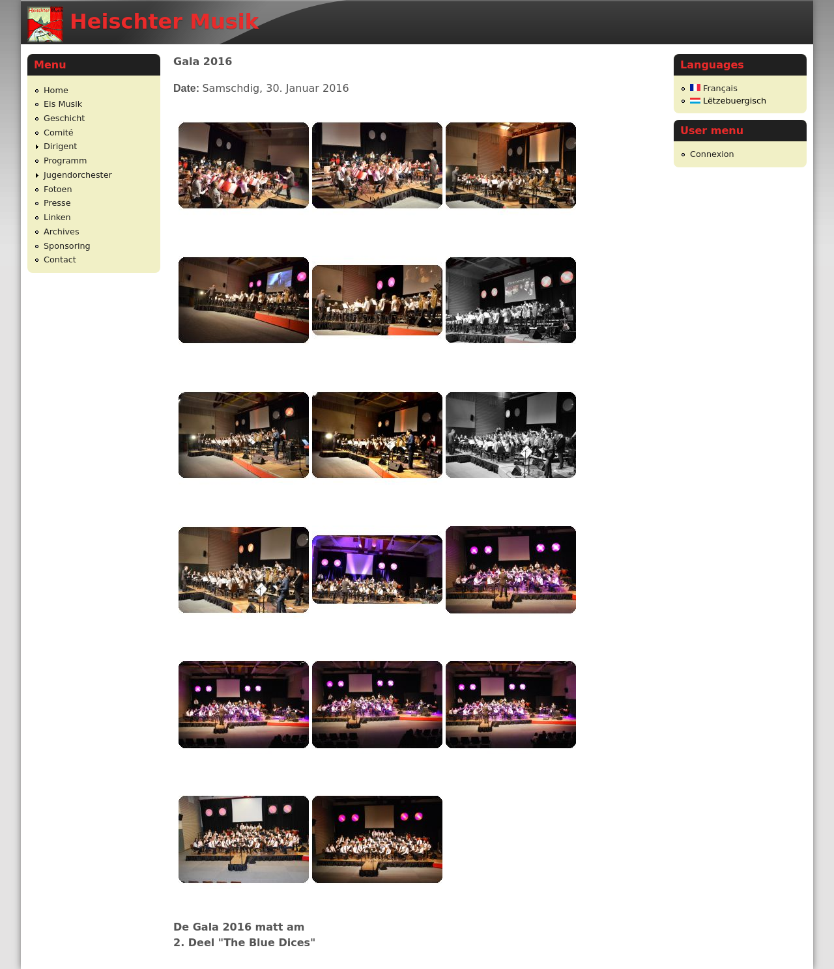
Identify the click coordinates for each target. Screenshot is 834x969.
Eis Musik (63, 104)
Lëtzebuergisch (728, 100)
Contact (60, 259)
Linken (57, 217)
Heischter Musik (164, 21)
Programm (65, 160)
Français (714, 88)
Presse (57, 203)
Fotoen (58, 189)
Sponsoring (67, 246)
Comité (59, 132)
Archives (61, 231)
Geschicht (64, 118)
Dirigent (60, 146)
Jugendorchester (78, 175)
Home (56, 90)
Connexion (712, 154)
